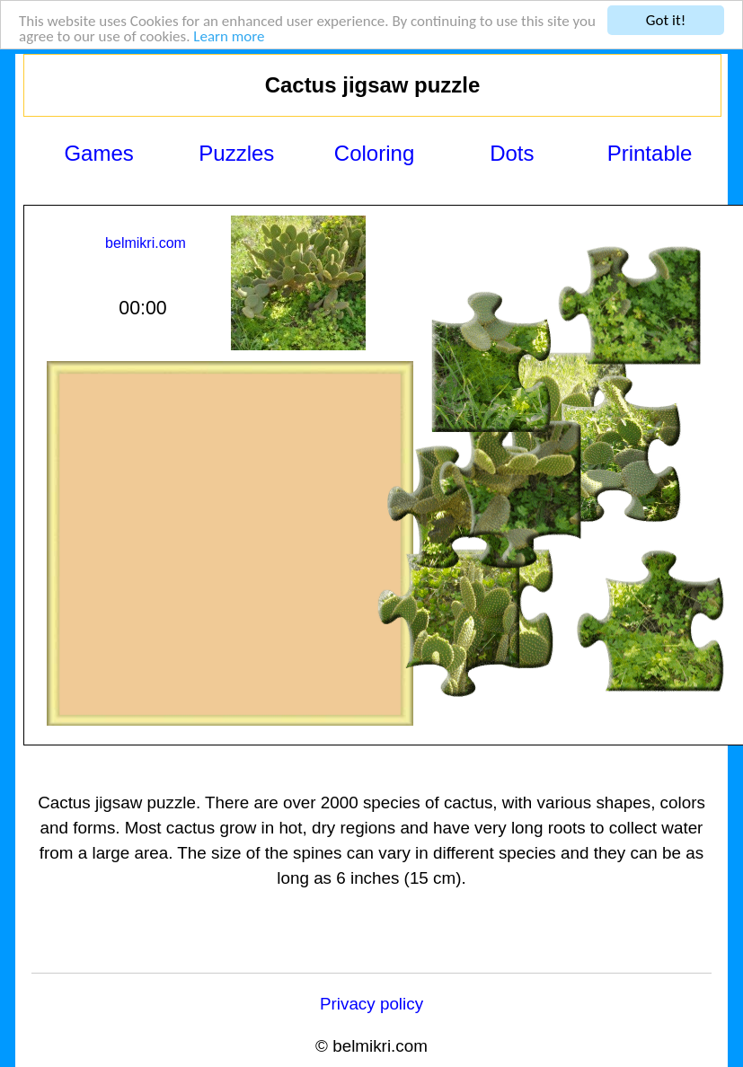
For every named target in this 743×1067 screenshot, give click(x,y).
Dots (512, 153)
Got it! (666, 20)
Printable (650, 153)
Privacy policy (371, 1003)
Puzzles (236, 153)
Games (98, 153)
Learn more (228, 36)
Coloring (374, 153)
